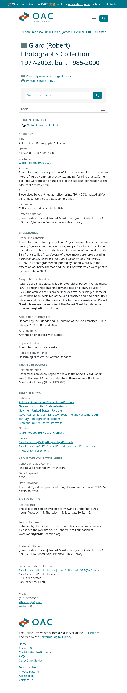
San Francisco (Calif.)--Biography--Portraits (46, 442)
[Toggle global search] (103, 18)
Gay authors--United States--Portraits (43, 406)
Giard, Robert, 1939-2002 (35, 163)
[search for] (59, 95)
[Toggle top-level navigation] (94, 18)
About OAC (26, 648)
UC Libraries (91, 633)
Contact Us (26, 680)
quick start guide (79, 4)
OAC (36, 17)
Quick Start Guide (30, 660)
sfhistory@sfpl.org (31, 602)
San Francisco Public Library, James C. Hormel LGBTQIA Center (65, 32)
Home (23, 644)
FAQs (22, 656)
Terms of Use (27, 667)
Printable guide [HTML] (41, 81)
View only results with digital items (48, 76)
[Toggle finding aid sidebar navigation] (63, 109)
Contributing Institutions (35, 652)
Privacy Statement (30, 671)
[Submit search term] (97, 95)
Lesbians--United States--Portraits (40, 423)
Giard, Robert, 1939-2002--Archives (41, 433)
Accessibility (26, 676)
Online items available (41, 125)
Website (24, 606)
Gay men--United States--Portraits (41, 410)
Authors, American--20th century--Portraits (46, 402)
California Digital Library (55, 637)
